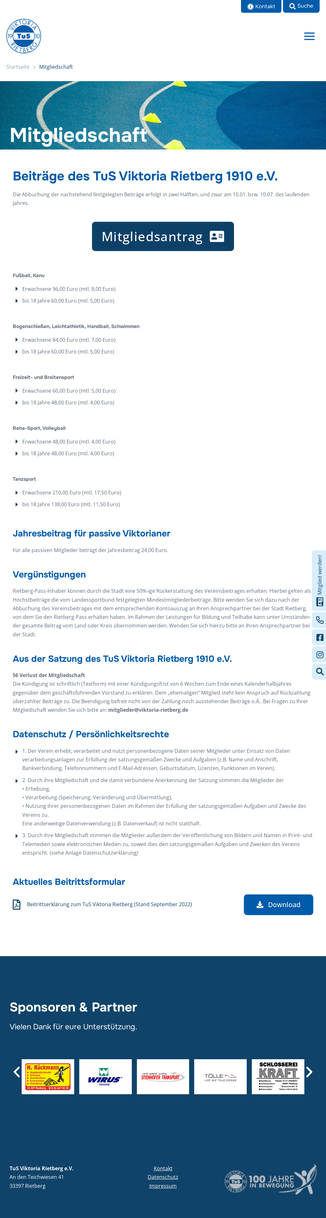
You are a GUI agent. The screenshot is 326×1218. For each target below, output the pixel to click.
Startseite (18, 67)
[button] (301, 6)
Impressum (163, 1185)
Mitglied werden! (319, 580)
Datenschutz (163, 1176)
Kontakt (163, 1168)
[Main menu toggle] (310, 36)
